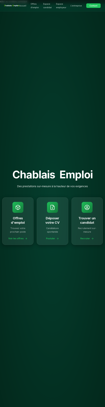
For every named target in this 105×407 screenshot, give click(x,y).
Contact (93, 5)
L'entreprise (76, 5)
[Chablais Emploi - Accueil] (11, 6)
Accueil (22, 5)
